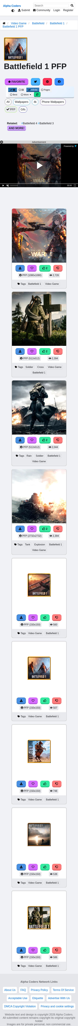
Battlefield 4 (29, 123)
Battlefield (38, 23)
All (8, 101)
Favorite (16, 81)
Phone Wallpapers (53, 101)
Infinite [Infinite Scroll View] (32, 90)
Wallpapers (21, 101)
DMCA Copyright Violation (20, 1006)
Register (68, 10)
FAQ (23, 990)
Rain (29, 455)
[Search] (72, 6)
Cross (40, 367)
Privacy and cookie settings (57, 1006)
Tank (27, 544)
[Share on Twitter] (35, 81)
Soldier (29, 367)
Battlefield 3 (46, 123)
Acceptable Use (17, 998)
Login (56, 10)
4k (35, 101)
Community (41, 10)
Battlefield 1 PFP (13, 26)
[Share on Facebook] (59, 81)
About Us (10, 990)
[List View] (21, 90)
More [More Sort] (26, 94)
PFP (11, 109)
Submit (24, 10)
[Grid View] (12, 90)
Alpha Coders (12, 5)
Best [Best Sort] (13, 94)
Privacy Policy (39, 990)
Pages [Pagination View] (45, 90)
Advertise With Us (59, 998)
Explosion (39, 544)
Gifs (23, 109)
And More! (17, 128)
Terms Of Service (63, 990)
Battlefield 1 (57, 23)
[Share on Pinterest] (47, 81)
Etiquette (37, 998)
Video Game (19, 23)
